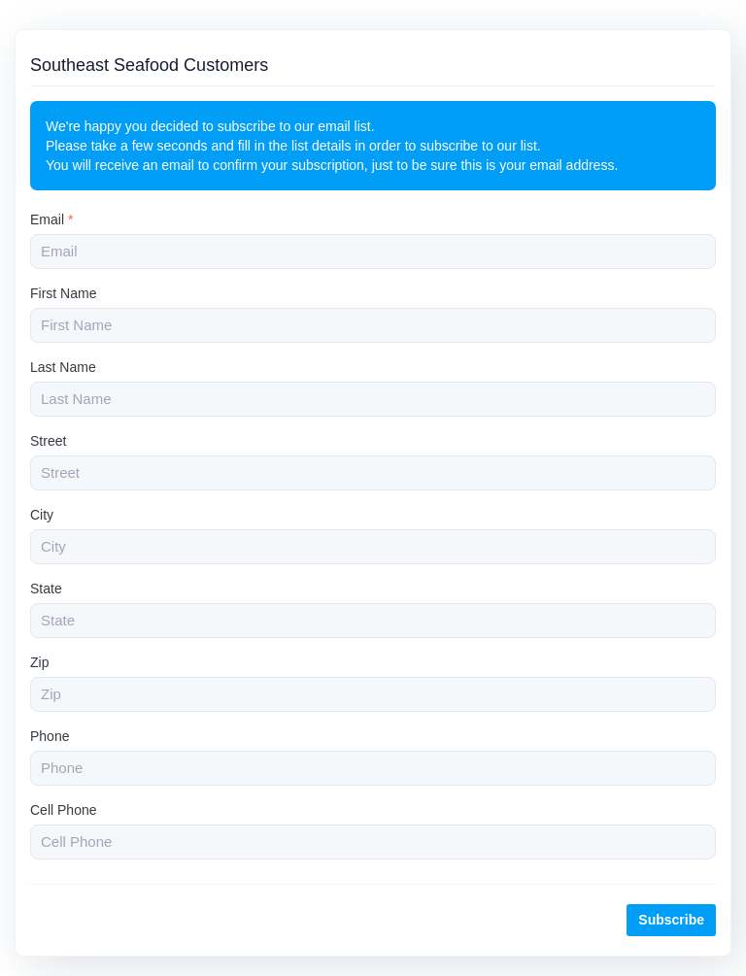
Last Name (63, 367)
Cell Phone (63, 810)
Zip (39, 662)
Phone (49, 736)
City (41, 514)
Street (48, 441)
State (46, 588)
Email (51, 219)
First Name (63, 293)
